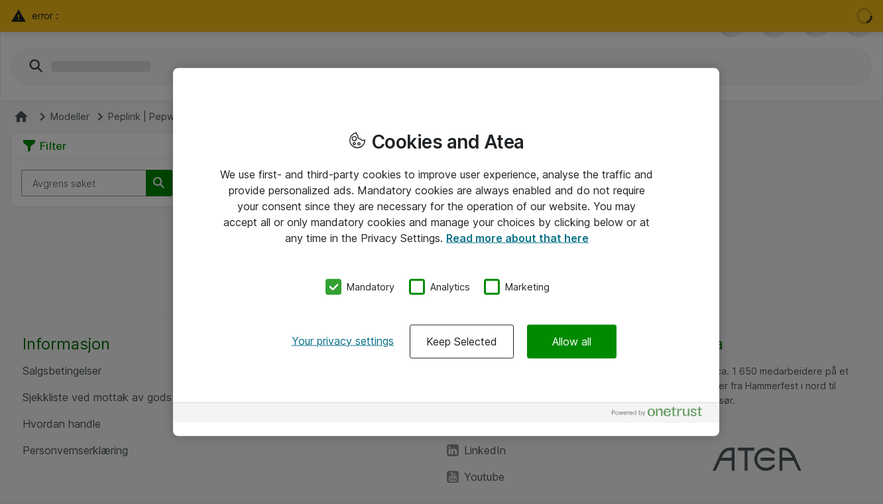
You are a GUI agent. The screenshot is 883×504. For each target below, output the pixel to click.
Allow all (571, 340)
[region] (446, 252)
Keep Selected (461, 340)
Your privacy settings (343, 340)
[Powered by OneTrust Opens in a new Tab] (662, 414)
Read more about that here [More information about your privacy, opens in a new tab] (517, 238)
